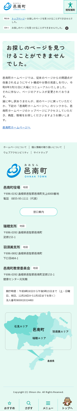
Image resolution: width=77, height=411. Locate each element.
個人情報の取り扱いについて (47, 147)
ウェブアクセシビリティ (16, 152)
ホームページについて (15, 147)
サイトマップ (41, 152)
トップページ (18, 18)
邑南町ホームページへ (17, 127)
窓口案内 (38, 212)
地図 (25, 187)
